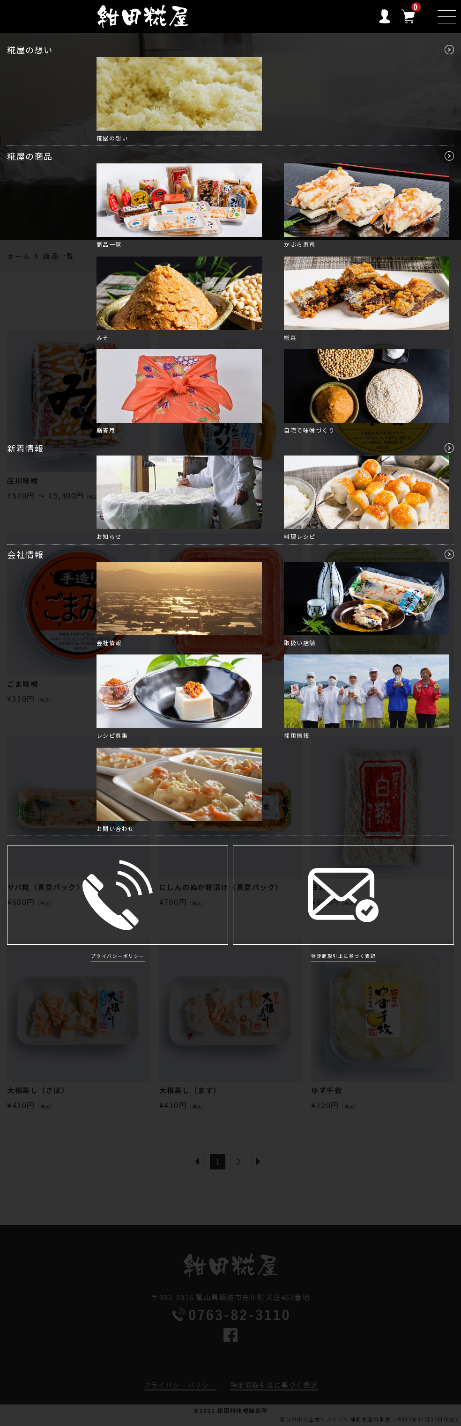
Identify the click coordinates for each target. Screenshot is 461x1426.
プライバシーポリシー (118, 956)
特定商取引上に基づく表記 (343, 956)
